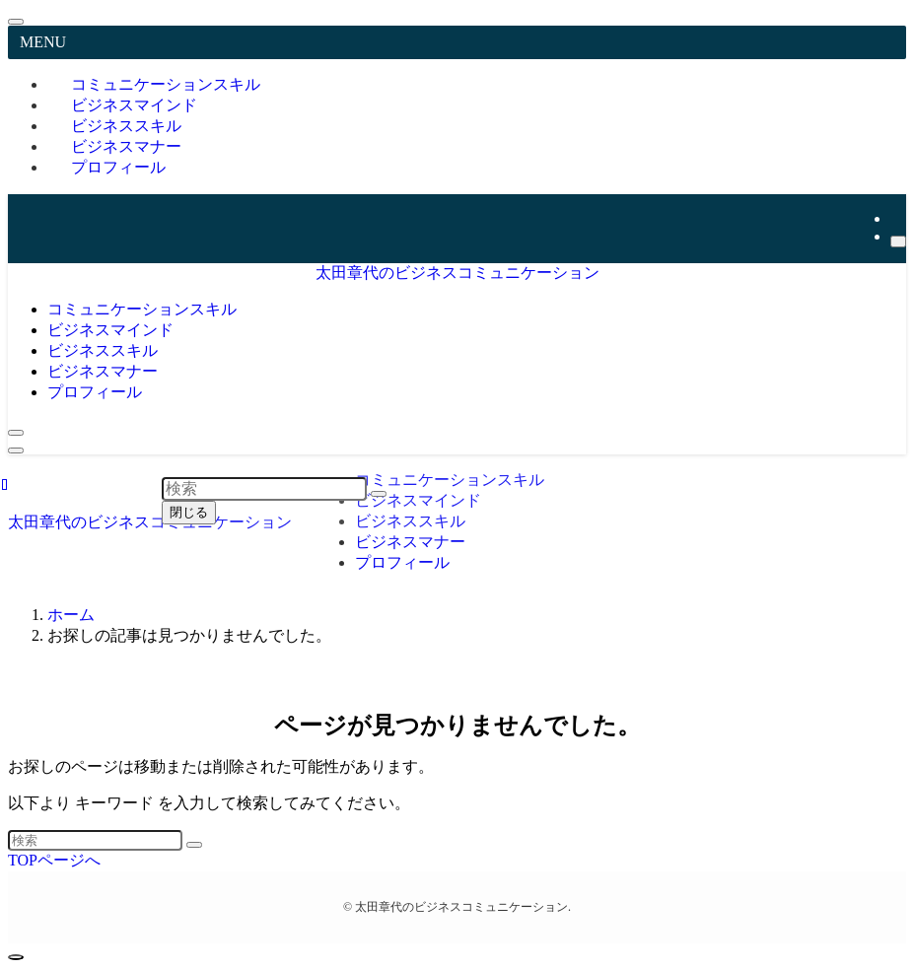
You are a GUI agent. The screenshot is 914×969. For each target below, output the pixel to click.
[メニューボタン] (16, 450)
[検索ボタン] (16, 433)
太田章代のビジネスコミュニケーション (457, 272)
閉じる (189, 512)
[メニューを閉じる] (16, 22)
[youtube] (896, 218)
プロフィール (118, 167)
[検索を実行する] (194, 845)
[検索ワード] (95, 840)
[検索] (898, 241)
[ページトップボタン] (16, 957)
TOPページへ (54, 860)
